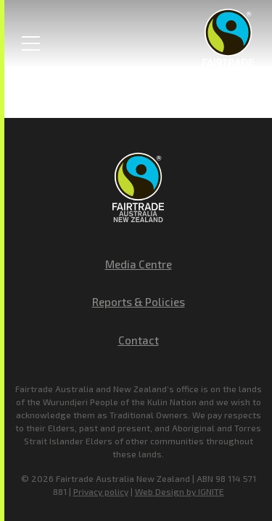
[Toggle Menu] (31, 43)
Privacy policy (100, 491)
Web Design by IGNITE (179, 491)
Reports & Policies (138, 301)
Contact (138, 340)
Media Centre (138, 264)
